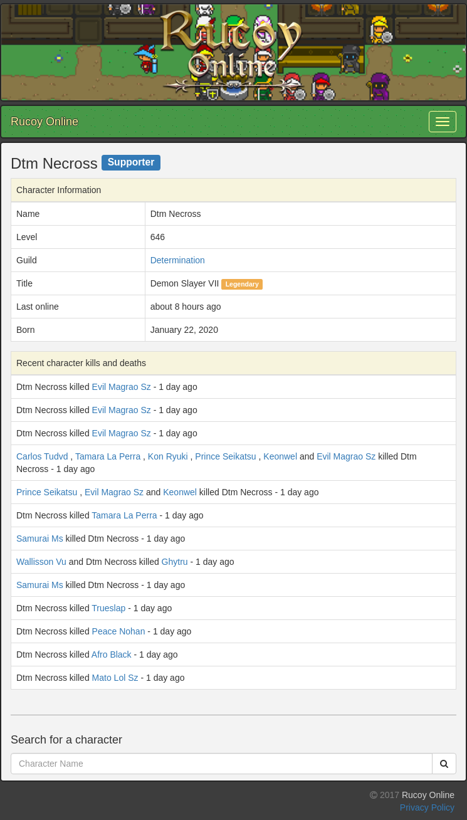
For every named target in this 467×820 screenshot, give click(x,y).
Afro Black (112, 654)
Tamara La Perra (107, 456)
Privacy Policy (427, 807)
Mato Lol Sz (115, 678)
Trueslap (108, 608)
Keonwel (280, 456)
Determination (177, 260)
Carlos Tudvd (42, 456)
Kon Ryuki (168, 456)
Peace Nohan (118, 631)
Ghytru (175, 562)
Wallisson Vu (41, 562)
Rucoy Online (44, 121)
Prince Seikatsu (225, 456)
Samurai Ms (39, 539)
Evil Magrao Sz (121, 387)
